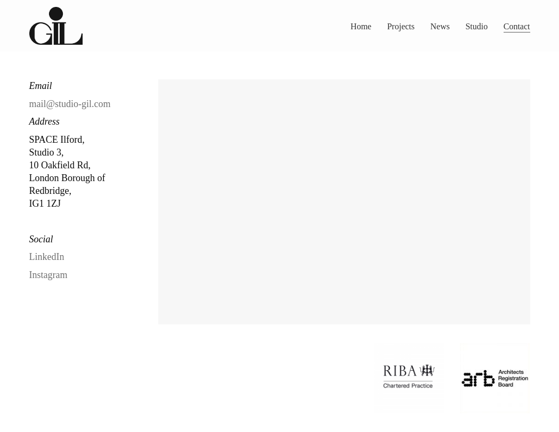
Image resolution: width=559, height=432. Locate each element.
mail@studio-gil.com (70, 104)
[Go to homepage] (56, 26)
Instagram (48, 275)
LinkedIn (46, 256)
